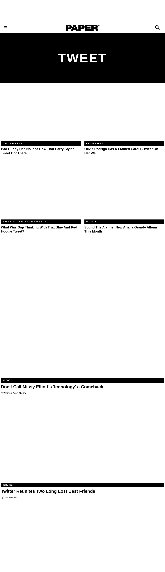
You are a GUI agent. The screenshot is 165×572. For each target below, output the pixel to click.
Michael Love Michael (15, 393)
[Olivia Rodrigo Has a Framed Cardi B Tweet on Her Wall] (124, 114)
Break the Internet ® (25, 221)
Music (92, 221)
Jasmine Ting (11, 497)
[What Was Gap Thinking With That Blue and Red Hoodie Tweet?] (41, 192)
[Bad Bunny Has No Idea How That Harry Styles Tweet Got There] (41, 114)
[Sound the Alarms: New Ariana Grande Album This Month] (124, 192)
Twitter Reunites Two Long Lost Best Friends (48, 491)
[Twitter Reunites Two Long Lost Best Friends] (82, 442)
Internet (95, 143)
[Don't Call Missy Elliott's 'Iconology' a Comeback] (82, 337)
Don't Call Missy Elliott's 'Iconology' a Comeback (52, 386)
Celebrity (13, 143)
